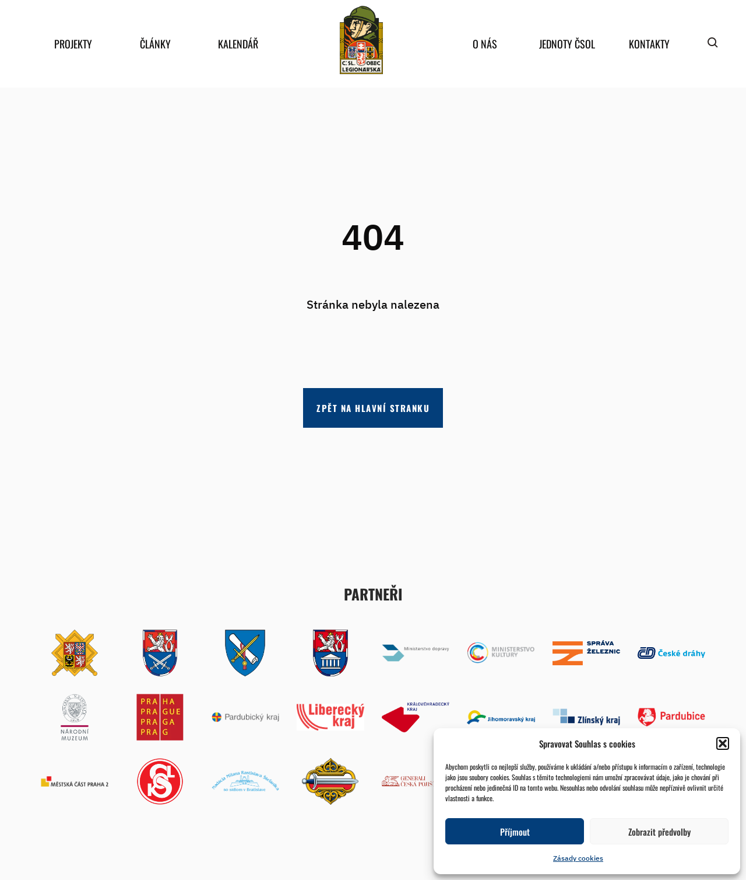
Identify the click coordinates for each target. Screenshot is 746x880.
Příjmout (515, 831)
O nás (485, 43)
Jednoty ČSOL (567, 43)
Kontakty (649, 43)
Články (155, 43)
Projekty (73, 43)
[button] (723, 743)
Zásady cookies (578, 858)
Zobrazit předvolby (659, 831)
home (361, 40)
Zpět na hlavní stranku (373, 407)
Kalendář (238, 43)
